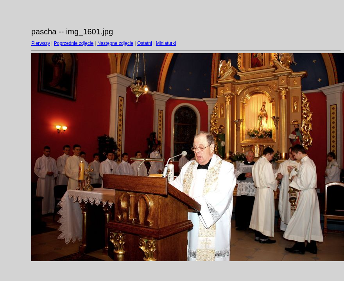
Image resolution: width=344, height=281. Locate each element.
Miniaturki (166, 43)
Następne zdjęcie (115, 43)
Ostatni (144, 43)
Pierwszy (40, 43)
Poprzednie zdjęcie (73, 43)
